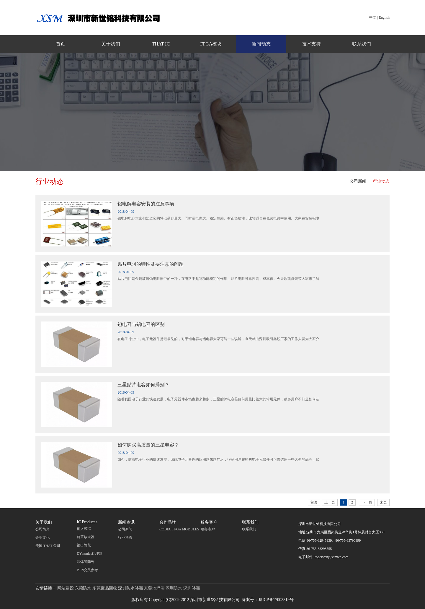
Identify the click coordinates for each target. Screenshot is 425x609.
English (384, 17)
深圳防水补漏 (130, 588)
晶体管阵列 (85, 562)
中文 (372, 17)
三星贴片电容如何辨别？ (143, 384)
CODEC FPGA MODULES (179, 529)
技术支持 (311, 43)
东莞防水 (83, 588)
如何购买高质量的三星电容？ (148, 444)
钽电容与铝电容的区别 (141, 324)
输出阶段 (84, 545)
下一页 (367, 502)
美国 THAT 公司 (47, 546)
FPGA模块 (211, 43)
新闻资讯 (126, 522)
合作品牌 (167, 522)
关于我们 (110, 43)
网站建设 (65, 588)
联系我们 (361, 43)
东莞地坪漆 (154, 588)
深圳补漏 (191, 588)
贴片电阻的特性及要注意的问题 (150, 264)
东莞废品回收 (104, 588)
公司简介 (42, 529)
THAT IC (161, 43)
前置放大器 (85, 537)
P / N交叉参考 (87, 570)
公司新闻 (358, 181)
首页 (60, 43)
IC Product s (87, 522)
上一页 (329, 502)
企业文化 (42, 537)
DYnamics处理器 (89, 553)
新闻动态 (261, 43)
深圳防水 (174, 588)
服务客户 (209, 522)
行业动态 (381, 181)
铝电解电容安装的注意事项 (145, 203)
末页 (383, 502)
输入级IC (84, 529)
